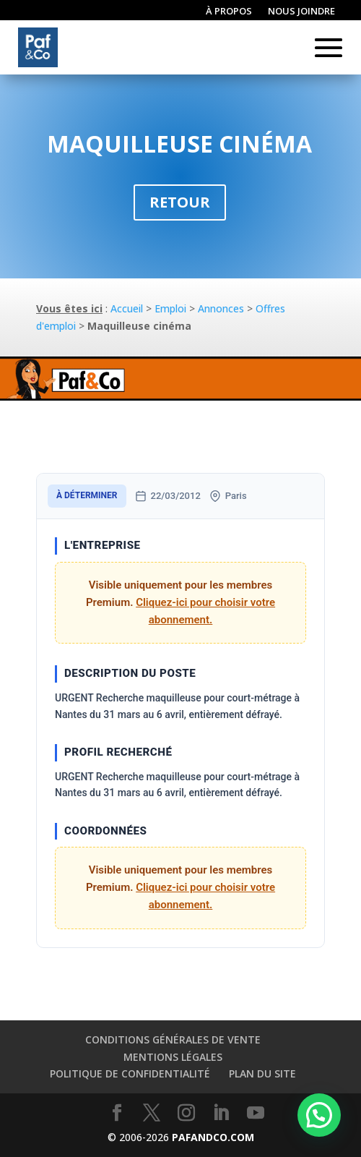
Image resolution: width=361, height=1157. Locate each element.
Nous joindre (301, 11)
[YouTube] (255, 1113)
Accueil (126, 308)
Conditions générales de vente (173, 1039)
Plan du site (262, 1073)
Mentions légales (172, 1057)
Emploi (170, 308)
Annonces (221, 308)
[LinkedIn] (221, 1113)
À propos (229, 11)
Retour (179, 202)
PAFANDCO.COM (213, 1137)
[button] (319, 1115)
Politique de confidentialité (130, 1073)
